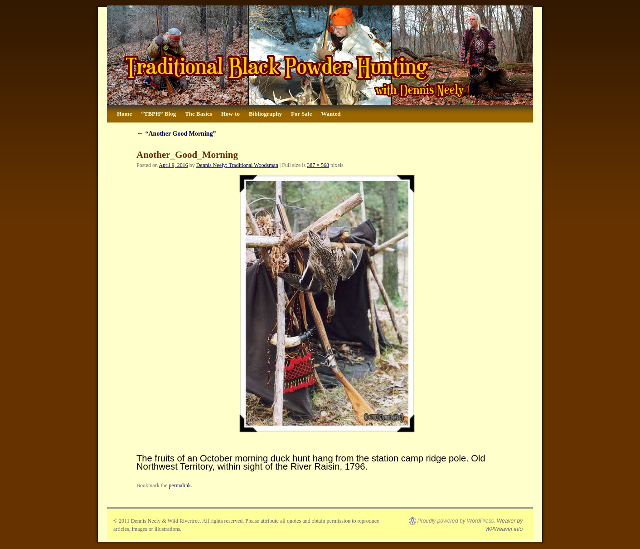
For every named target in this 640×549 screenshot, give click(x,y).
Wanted (330, 113)
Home (124, 113)
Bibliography (265, 113)
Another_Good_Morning (187, 154)
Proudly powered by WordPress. (456, 521)
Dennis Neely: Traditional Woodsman (237, 165)
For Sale (301, 113)
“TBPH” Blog (158, 113)
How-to (230, 113)
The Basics (198, 113)
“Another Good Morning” (176, 133)
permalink (180, 485)
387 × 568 (318, 165)
